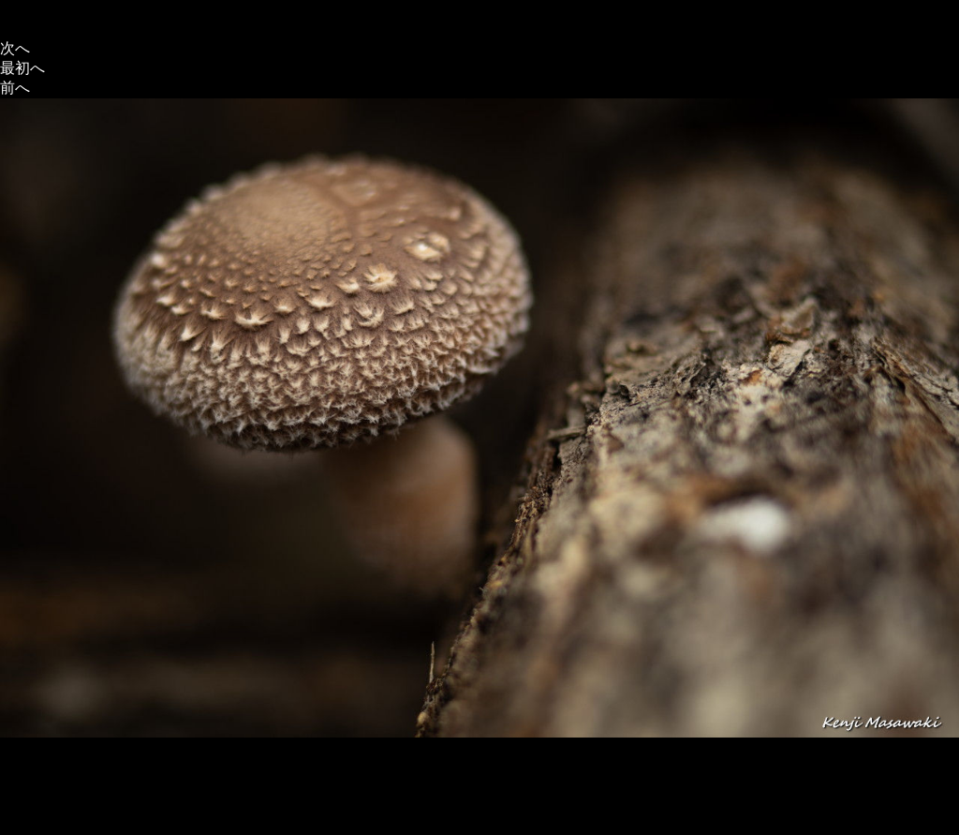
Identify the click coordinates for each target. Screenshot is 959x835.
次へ (15, 48)
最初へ (22, 68)
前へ (15, 88)
